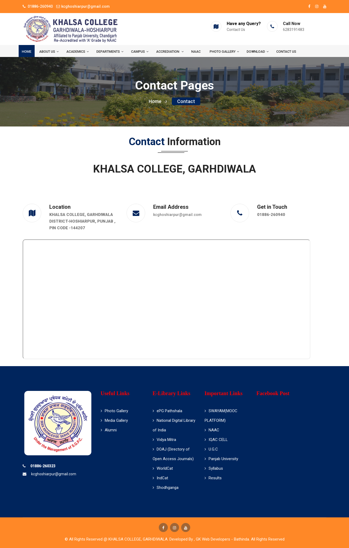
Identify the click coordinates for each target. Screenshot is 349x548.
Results (213, 478)
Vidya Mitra (164, 439)
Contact (186, 101)
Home (26, 52)
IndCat (160, 478)
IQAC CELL (216, 439)
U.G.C (211, 449)
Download (258, 52)
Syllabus (214, 468)
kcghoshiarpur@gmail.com (177, 214)
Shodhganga (165, 487)
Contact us (286, 52)
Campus (139, 52)
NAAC (196, 52)
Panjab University (221, 458)
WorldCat (163, 468)
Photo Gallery (224, 52)
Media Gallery (114, 420)
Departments (109, 52)
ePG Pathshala (167, 410)
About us (49, 52)
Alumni (109, 430)
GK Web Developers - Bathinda (222, 539)
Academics (77, 52)
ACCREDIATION (170, 52)
